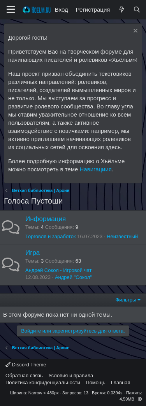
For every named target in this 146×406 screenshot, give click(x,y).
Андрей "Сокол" (73, 277)
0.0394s (114, 392)
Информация (45, 219)
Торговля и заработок (50, 236)
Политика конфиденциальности (42, 382)
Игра (32, 252)
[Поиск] (136, 9)
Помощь (95, 382)
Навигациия (96, 169)
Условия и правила (70, 375)
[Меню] (11, 9)
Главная (120, 382)
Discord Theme (25, 365)
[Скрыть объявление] (134, 32)
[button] (140, 399)
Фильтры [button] (125, 300)
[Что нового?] (121, 9)
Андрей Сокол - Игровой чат (58, 270)
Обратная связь (24, 375)
